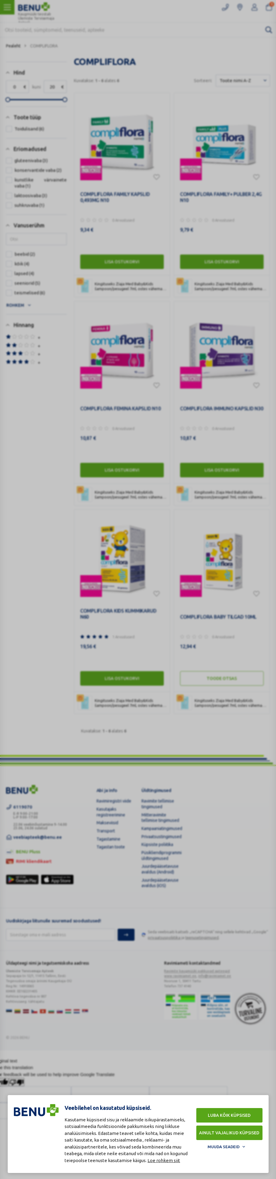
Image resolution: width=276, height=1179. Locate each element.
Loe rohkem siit (164, 1160)
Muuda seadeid (224, 1147)
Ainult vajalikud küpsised (229, 1132)
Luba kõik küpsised (229, 1115)
